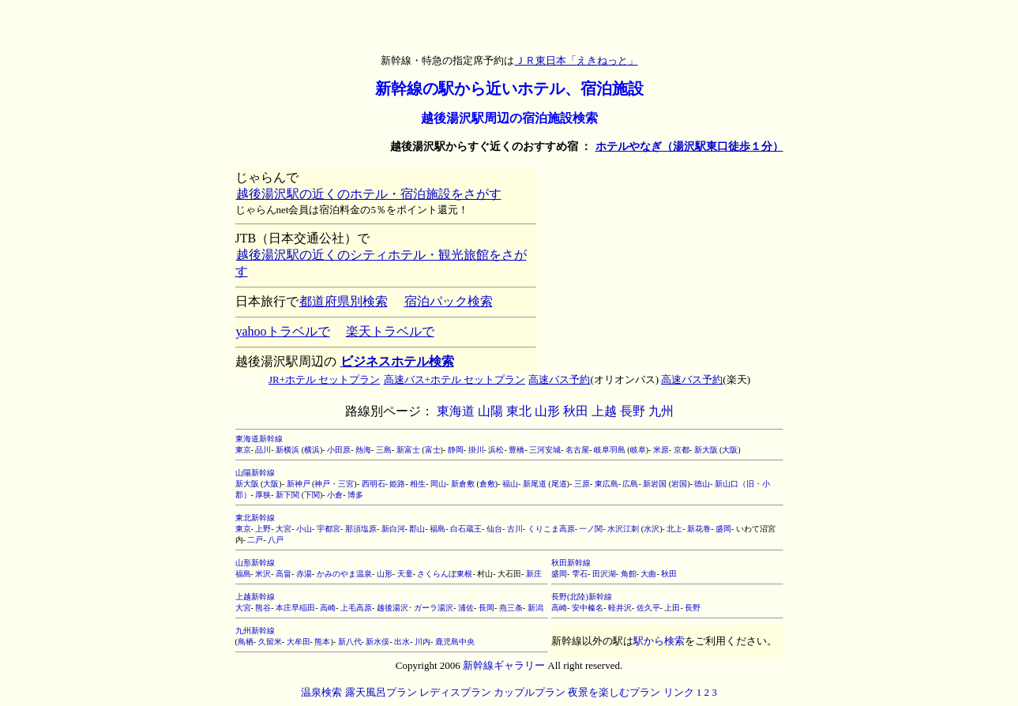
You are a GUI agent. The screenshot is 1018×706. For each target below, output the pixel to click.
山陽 (490, 411)
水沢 (651, 528)
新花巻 (699, 528)
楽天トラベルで (390, 331)
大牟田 (298, 641)
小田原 (339, 449)
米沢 (263, 573)
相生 (418, 483)
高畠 (283, 573)
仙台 (494, 528)
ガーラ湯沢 (433, 607)
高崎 (328, 607)
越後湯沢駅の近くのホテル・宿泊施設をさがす (368, 194)
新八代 (350, 641)
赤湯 (304, 573)
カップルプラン (529, 692)
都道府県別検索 (343, 301)
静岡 (456, 449)
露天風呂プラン (381, 692)
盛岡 (723, 528)
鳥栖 (246, 641)
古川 (515, 528)
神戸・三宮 (334, 483)
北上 (674, 528)
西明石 (373, 483)
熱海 (363, 449)
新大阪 (706, 449)
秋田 (575, 411)
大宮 (283, 528)
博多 (355, 494)
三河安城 (545, 449)
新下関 (287, 494)
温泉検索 (321, 692)
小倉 (335, 494)
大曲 (648, 573)
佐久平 (648, 607)
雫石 (580, 573)
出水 (402, 641)
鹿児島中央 (455, 641)
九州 (661, 411)
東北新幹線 (255, 517)
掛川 (476, 449)
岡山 (438, 483)
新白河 (393, 528)
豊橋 (516, 449)
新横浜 (287, 449)
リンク (678, 692)
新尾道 (535, 483)
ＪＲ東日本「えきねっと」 (576, 60)
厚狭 (263, 494)
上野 (263, 528)
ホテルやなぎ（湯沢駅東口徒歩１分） (689, 146)
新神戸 (298, 483)
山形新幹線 (255, 562)
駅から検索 (659, 641)
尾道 (559, 483)
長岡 (486, 607)
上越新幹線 (255, 596)
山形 (547, 411)
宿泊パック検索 (448, 301)
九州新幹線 (255, 630)
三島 (384, 449)
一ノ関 (591, 528)
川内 (422, 641)
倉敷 (487, 483)
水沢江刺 (623, 528)
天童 (405, 573)
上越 (604, 411)
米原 (661, 449)
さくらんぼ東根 (444, 573)
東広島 (606, 483)
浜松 (496, 449)
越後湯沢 (392, 607)
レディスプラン (455, 692)
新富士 (408, 449)
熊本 (322, 641)
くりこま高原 (551, 528)
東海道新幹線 (259, 438)
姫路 (397, 483)
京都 (681, 449)
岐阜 (638, 449)
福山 (510, 483)
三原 (582, 483)
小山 (304, 528)
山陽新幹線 (255, 472)
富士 (433, 449)
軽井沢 (620, 607)
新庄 (534, 573)
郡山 (417, 528)
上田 (672, 607)
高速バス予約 (559, 379)
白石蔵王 (466, 528)
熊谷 (263, 607)
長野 (632, 411)
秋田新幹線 (571, 562)
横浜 (312, 449)
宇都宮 (328, 528)
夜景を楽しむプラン (614, 692)
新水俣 (377, 641)
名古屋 (577, 449)
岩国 (679, 483)
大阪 (730, 449)
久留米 (270, 641)
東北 (519, 411)
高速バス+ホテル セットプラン (454, 379)
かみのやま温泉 (344, 573)
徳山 (702, 483)
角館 (629, 573)
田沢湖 (604, 573)
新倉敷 (463, 483)
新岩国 (655, 483)
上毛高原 (356, 607)
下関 (312, 494)
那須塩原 (361, 528)
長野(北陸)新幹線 (581, 596)
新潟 (535, 607)
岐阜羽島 (609, 449)
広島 (630, 483)
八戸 (276, 539)
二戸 (255, 539)
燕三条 (511, 607)
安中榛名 (587, 607)
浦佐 (466, 607)
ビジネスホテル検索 (397, 361)
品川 (263, 449)
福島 (437, 528)
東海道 (456, 411)
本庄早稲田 (295, 607)
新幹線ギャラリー (504, 665)
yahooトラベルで (282, 331)
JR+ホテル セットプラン (324, 379)
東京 (243, 449)
